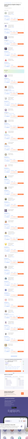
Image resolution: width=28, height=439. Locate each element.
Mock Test (15, 366)
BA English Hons (6, 51)
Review (12, 18)
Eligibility (6, 366)
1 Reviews (12, 27)
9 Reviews (12, 279)
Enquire (14, 19)
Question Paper (18, 366)
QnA (17, 18)
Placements (12, 103)
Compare (7, 19)
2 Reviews (12, 99)
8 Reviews (12, 323)
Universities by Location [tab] (8, 376)
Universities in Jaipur (8, 385)
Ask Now (22, 393)
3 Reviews (12, 291)
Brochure (20, 19)
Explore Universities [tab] (15, 376)
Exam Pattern (12, 366)
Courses (5, 18)
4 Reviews (12, 14)
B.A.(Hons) (7, 16)
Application (9, 366)
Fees (7, 31)
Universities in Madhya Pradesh (22, 385)
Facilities (15, 18)
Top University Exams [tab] (22, 376)
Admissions (8, 18)
